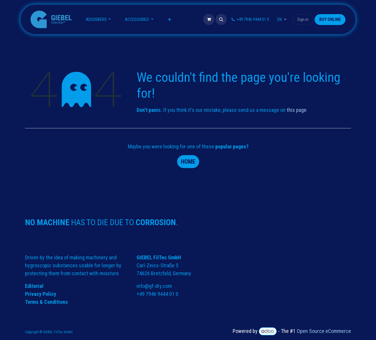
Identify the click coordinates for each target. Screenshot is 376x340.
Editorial (34, 286)
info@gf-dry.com (154, 286)
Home (188, 161)
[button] (221, 19)
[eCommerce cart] (208, 19)
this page (296, 110)
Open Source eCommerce (324, 331)
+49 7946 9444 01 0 (157, 294)
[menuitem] (98, 19)
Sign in (302, 19)
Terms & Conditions (46, 302)
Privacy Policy (40, 294)
